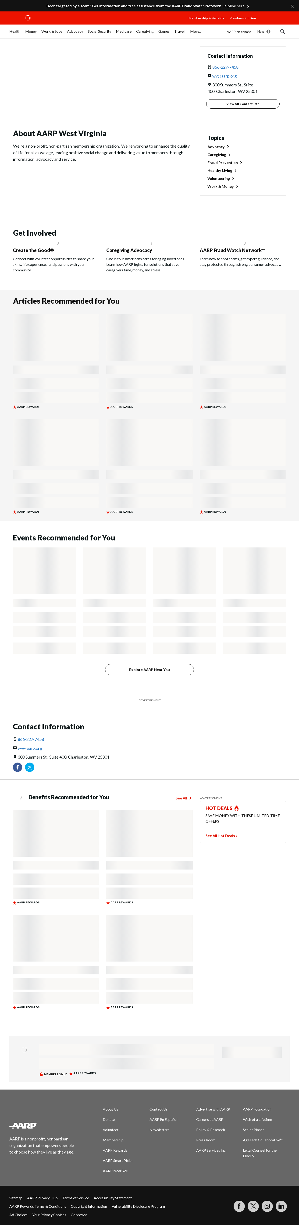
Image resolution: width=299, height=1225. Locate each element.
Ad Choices (18, 1214)
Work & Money (220, 186)
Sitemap (15, 1198)
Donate (109, 1119)
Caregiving (216, 154)
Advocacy (216, 146)
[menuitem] (15, 33)
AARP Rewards (115, 1150)
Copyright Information (89, 1206)
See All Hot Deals (220, 835)
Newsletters (159, 1129)
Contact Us (159, 1109)
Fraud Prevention (222, 162)
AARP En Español (163, 1119)
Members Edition (242, 18)
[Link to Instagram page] (267, 1206)
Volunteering (218, 178)
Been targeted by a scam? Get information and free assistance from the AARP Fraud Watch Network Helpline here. (146, 6)
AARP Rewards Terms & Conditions (37, 1206)
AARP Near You (115, 1170)
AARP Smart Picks (117, 1160)
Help (260, 31)
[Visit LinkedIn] (281, 1206)
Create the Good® (33, 250)
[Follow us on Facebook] (17, 767)
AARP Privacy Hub (42, 1198)
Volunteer (110, 1129)
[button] (274, 22)
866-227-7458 (225, 67)
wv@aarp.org (224, 75)
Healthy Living (219, 170)
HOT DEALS (219, 808)
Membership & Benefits (206, 18)
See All (181, 798)
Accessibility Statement (113, 1198)
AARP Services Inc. (211, 1150)
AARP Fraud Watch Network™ (232, 250)
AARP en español (239, 32)
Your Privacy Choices (49, 1214)
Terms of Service (75, 1198)
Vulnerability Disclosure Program (138, 1206)
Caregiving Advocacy (129, 250)
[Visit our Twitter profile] (29, 767)
